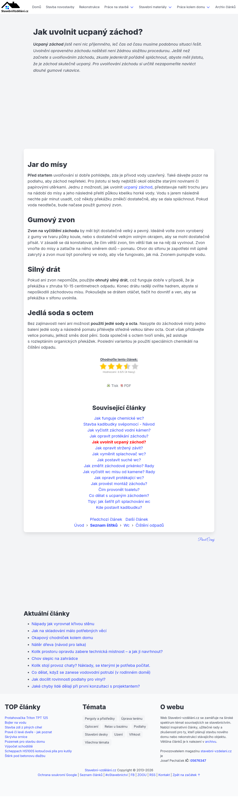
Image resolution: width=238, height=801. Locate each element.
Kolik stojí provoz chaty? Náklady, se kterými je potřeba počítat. (91, 665)
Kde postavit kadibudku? (119, 507)
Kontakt (164, 775)
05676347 (198, 761)
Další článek (137, 519)
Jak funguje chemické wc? (119, 418)
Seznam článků (91, 775)
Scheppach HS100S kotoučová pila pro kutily (38, 751)
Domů (36, 7)
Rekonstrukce (89, 7)
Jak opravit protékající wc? (119, 477)
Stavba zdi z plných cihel (23, 727)
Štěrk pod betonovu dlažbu (25, 756)
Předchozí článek (106, 519)
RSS (152, 775)
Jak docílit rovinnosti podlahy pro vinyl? (68, 679)
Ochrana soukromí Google (57, 775)
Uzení (118, 734)
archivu (210, 742)
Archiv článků (225, 7)
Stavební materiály (152, 7)
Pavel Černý (206, 539)
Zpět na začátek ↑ (186, 775)
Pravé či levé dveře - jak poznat (28, 732)
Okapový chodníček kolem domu (62, 637)
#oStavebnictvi (116, 775)
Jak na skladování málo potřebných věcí (69, 630)
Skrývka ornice (16, 737)
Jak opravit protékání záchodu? (119, 436)
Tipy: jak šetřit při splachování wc (119, 501)
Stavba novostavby (60, 7)
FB (133, 775)
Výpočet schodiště (19, 746)
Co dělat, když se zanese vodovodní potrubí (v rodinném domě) (91, 672)
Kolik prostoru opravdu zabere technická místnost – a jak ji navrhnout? (97, 651)
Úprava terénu (131, 719)
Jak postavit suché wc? (119, 459)
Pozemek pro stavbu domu (25, 742)
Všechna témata (97, 742)
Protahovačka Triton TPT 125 (26, 718)
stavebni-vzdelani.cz (216, 751)
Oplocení (91, 726)
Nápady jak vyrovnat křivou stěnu (63, 623)
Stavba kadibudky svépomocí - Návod (119, 424)
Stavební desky (96, 734)
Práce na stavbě (116, 7)
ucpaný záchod (138, 187)
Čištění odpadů (149, 525)
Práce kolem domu (191, 7)
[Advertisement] (119, 118)
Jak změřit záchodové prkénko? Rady (119, 465)
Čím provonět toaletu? (119, 489)
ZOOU (142, 775)
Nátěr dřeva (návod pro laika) (59, 644)
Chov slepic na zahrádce (55, 658)
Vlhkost (134, 734)
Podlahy (140, 726)
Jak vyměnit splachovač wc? (119, 454)
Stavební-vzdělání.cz (100, 770)
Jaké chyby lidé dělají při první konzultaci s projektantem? (86, 686)
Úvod (79, 525)
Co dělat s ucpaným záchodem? (119, 495)
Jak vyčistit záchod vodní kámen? (119, 430)
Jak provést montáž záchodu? (119, 483)
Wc (127, 525)
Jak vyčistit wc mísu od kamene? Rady (119, 471)
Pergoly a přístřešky (100, 719)
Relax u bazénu (116, 726)
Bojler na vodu (15, 722)
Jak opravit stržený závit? (119, 448)
